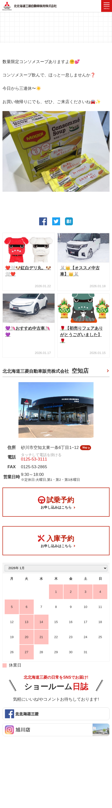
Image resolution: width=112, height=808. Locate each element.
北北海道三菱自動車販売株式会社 (45, 372)
